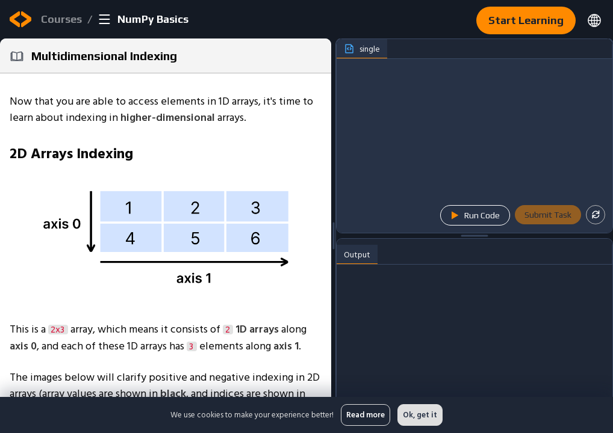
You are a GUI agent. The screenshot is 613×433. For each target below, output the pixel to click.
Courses (61, 19)
